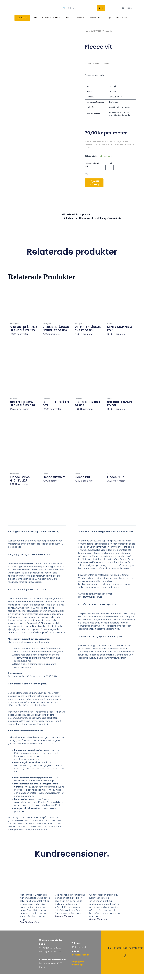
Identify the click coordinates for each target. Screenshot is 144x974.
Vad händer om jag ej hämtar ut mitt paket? (101, 636)
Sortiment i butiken (51, 18)
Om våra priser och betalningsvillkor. (97, 604)
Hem (35, 18)
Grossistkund (95, 18)
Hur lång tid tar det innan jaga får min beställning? (34, 531)
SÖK (101, 8)
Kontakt (80, 18)
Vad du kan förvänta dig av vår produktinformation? (105, 531)
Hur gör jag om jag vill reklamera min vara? (30, 554)
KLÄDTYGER (96, 31)
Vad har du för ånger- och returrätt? (27, 589)
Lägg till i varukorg (94, 183)
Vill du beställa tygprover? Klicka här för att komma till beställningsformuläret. (91, 216)
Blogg (108, 18)
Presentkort (121, 18)
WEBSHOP (22, 18)
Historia (68, 18)
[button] (37, 533)
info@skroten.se (80, 955)
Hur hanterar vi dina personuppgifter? (27, 683)
